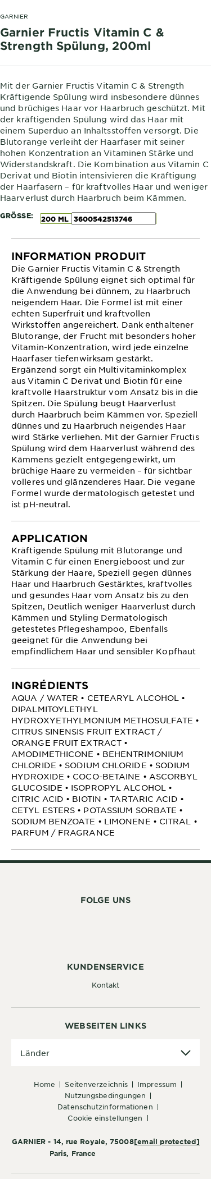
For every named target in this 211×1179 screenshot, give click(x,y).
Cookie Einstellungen (105, 1117)
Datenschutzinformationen (104, 1106)
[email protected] (167, 1141)
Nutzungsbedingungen (105, 1095)
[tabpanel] (105, 379)
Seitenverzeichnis (96, 1084)
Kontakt (106, 984)
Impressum (157, 1084)
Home (44, 1084)
